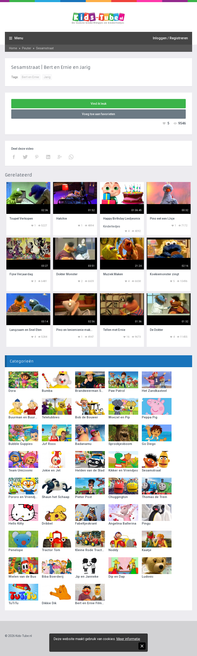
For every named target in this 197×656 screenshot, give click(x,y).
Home (13, 48)
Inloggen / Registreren (170, 38)
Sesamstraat (45, 48)
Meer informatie (128, 639)
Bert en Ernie (30, 77)
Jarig (47, 77)
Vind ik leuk (98, 103)
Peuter (26, 48)
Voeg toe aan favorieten (98, 114)
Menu (18, 38)
